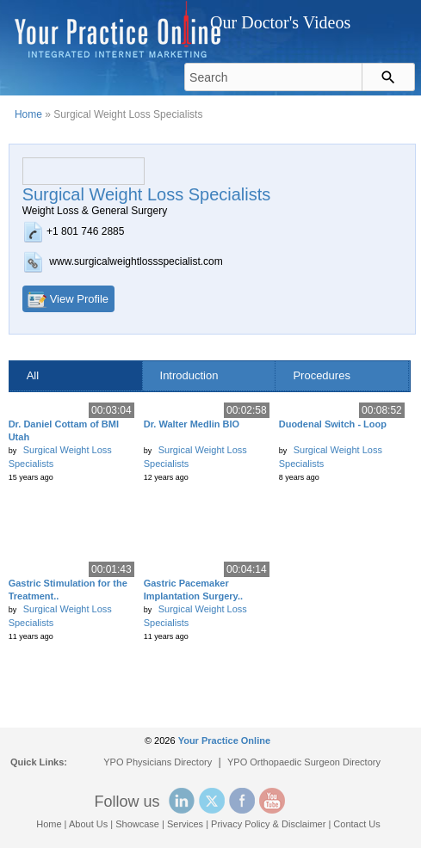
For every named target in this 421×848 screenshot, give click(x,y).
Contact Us (356, 824)
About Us (88, 824)
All (33, 375)
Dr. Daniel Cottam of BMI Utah (64, 430)
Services (185, 824)
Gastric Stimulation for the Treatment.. (68, 589)
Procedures (321, 375)
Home (28, 114)
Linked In (182, 801)
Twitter (212, 801)
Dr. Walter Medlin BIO (191, 424)
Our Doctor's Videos (280, 22)
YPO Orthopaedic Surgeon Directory (304, 762)
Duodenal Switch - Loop (333, 424)
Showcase (137, 824)
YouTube (272, 801)
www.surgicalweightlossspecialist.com (135, 261)
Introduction (189, 375)
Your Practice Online (224, 740)
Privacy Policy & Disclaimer (268, 824)
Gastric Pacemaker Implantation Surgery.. (193, 589)
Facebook (242, 801)
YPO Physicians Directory (157, 762)
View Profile (79, 298)
